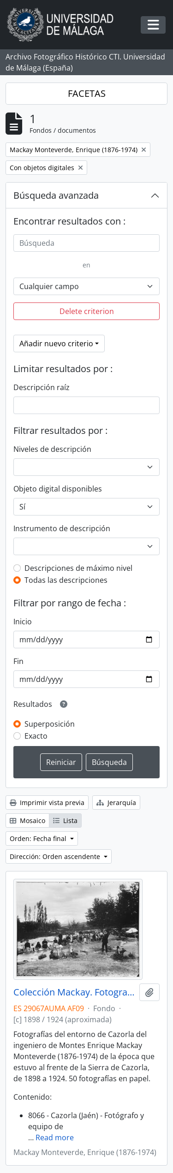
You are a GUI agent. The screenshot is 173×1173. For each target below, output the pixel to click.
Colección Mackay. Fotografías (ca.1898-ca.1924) (74, 992)
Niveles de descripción (52, 449)
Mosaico (27, 820)
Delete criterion (87, 311)
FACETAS (87, 93)
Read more (55, 1137)
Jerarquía (116, 802)
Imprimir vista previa (47, 802)
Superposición (49, 724)
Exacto (36, 736)
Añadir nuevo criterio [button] (56, 343)
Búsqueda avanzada (56, 195)
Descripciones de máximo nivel (78, 568)
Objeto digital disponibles (57, 489)
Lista (65, 820)
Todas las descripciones (65, 580)
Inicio (22, 621)
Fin (18, 661)
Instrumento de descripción (61, 528)
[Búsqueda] (86, 243)
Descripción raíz (41, 387)
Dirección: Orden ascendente (56, 856)
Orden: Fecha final (39, 838)
